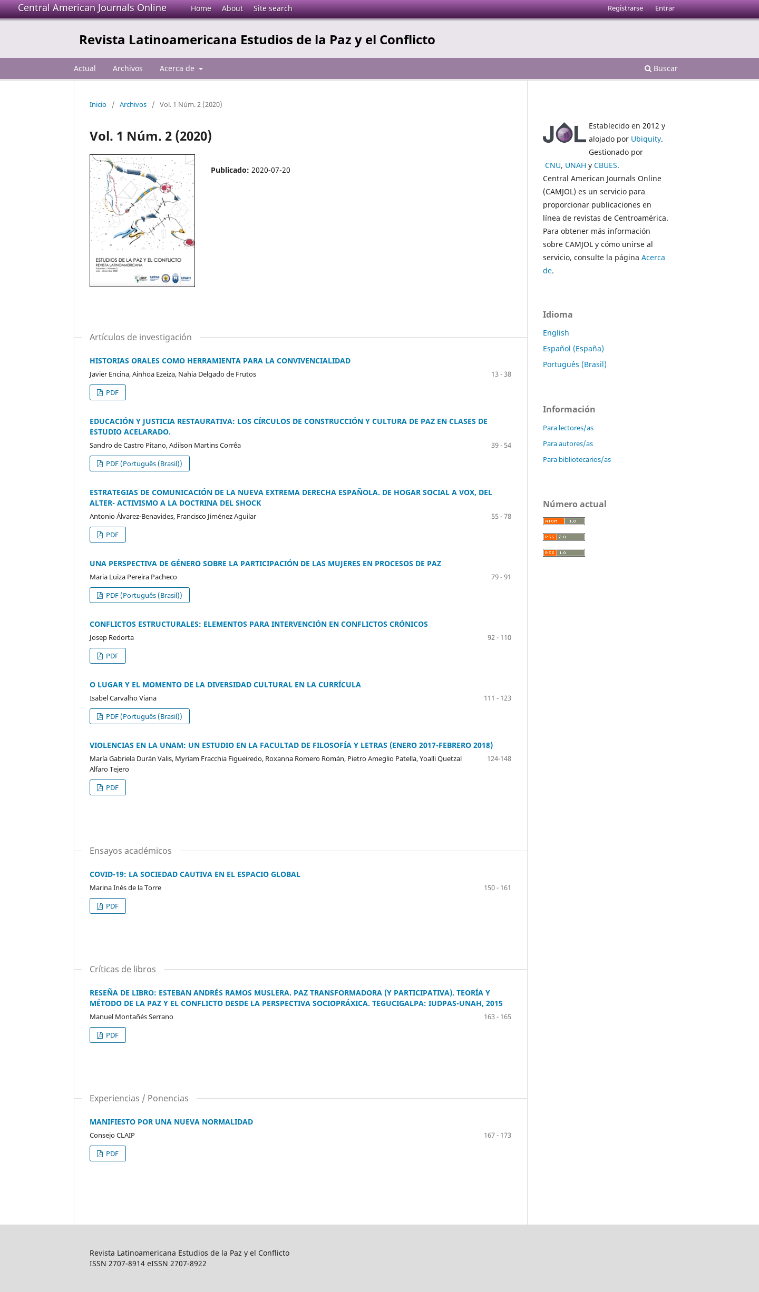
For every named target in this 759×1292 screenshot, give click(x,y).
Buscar (661, 68)
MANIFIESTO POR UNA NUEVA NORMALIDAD (171, 1122)
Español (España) (573, 348)
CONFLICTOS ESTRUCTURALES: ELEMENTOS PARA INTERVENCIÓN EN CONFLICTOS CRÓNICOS (259, 624)
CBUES (605, 165)
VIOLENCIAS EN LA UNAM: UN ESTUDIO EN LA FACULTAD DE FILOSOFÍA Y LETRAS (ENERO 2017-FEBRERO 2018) (291, 745)
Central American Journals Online (92, 7)
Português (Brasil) (575, 364)
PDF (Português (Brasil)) (143, 463)
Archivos (128, 68)
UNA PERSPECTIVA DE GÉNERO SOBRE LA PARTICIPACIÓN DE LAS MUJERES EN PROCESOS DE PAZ (265, 563)
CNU (553, 165)
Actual (85, 68)
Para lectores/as (568, 427)
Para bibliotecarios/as (577, 459)
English (556, 333)
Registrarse (625, 8)
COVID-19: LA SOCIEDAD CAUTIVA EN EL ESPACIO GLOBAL (195, 874)
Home (201, 8)
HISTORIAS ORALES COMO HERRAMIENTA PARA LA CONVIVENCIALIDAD (220, 361)
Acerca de (178, 68)
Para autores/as (568, 443)
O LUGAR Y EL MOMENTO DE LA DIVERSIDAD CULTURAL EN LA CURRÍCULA (225, 684)
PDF (111, 392)
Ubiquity (646, 139)
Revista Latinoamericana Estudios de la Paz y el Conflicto (257, 39)
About (232, 8)
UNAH (575, 165)
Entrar (665, 8)
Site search (273, 8)
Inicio (98, 104)
